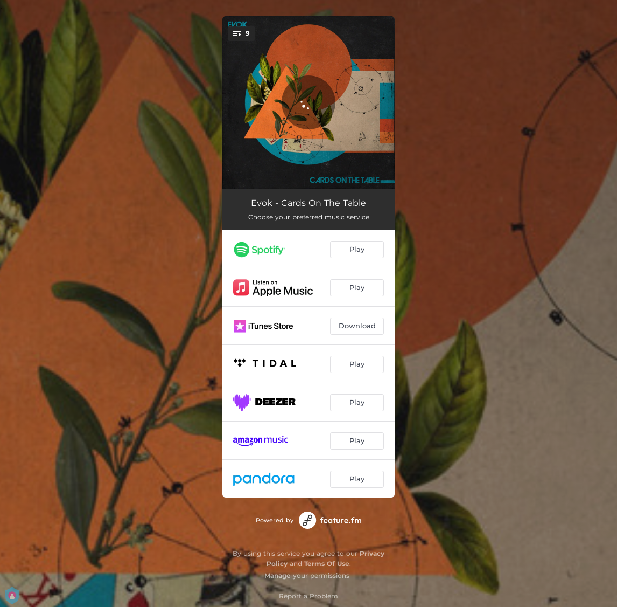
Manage (277, 575)
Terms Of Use (326, 564)
